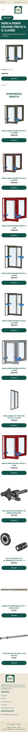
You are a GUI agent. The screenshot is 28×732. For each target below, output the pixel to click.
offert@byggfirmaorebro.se (20, 2)
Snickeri (4, 705)
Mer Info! (14, 78)
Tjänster (4, 695)
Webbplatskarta (20, 729)
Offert (4, 698)
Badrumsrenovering (8, 708)
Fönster (10, 69)
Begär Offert (7, 17)
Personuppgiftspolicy (9, 729)
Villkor (19, 727)
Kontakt (14, 727)
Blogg (8, 727)
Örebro (4, 2)
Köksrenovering (6, 701)
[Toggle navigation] (3, 9)
